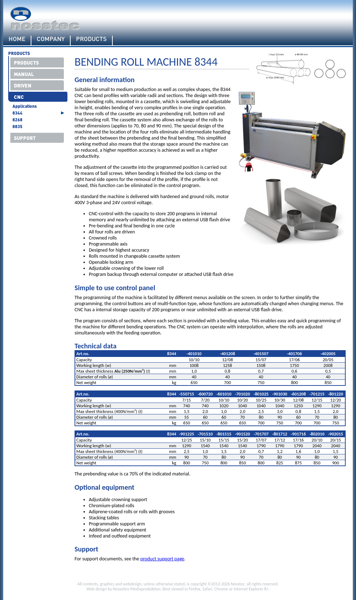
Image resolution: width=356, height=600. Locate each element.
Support (25, 138)
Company (51, 39)
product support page (162, 559)
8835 (17, 126)
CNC (19, 97)
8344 (17, 113)
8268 (17, 119)
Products (91, 39)
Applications (24, 106)
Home (17, 39)
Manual (24, 74)
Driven (22, 85)
